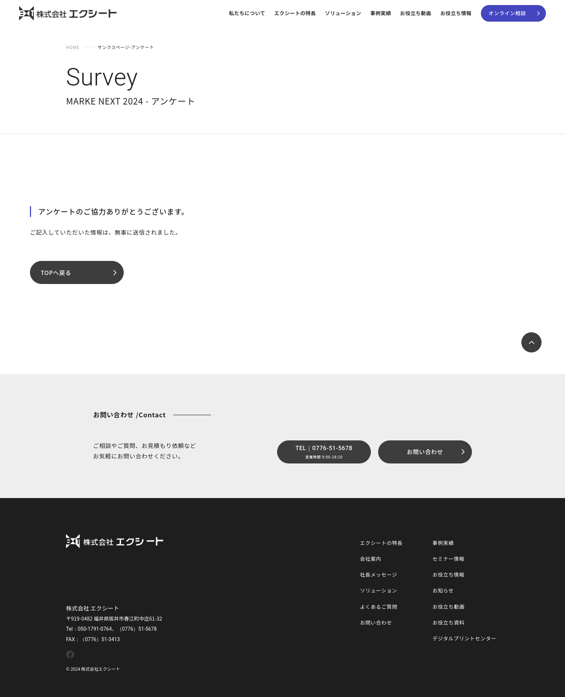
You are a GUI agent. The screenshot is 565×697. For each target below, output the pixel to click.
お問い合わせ (376, 622)
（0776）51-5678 (137, 629)
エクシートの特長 (295, 13)
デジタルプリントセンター (464, 638)
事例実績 (380, 13)
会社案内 (370, 558)
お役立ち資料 (449, 622)
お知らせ (443, 590)
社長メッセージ (378, 574)
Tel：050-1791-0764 (89, 629)
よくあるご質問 (379, 606)
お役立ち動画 (416, 13)
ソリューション (343, 13)
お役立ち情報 (456, 13)
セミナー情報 (449, 558)
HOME (73, 47)
